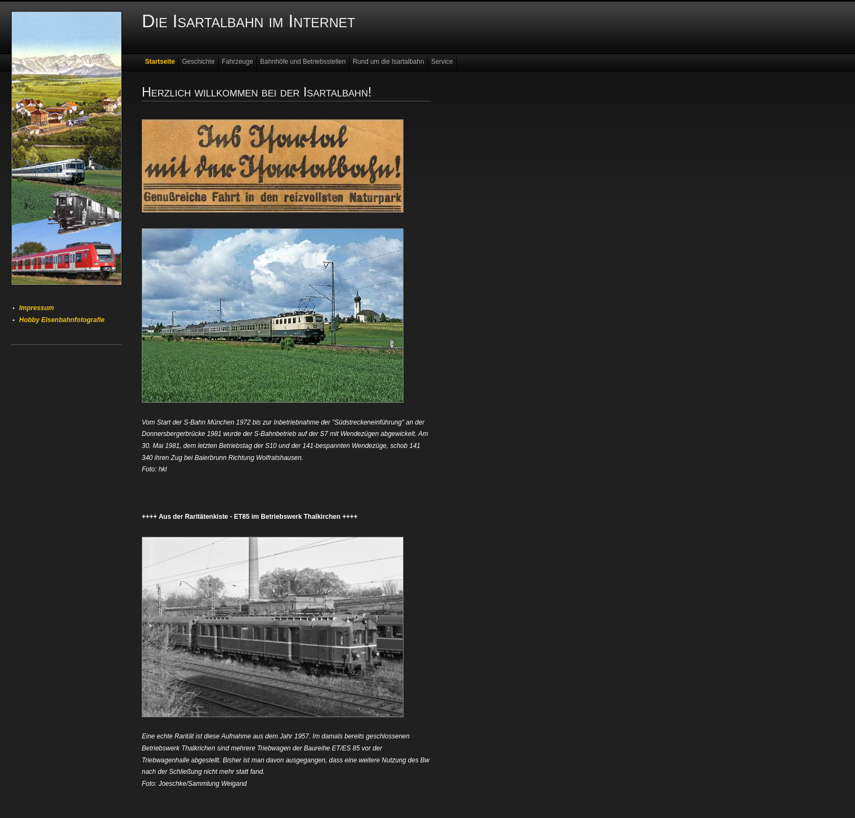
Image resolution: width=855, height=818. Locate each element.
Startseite (160, 61)
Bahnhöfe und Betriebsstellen (303, 61)
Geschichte (198, 61)
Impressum (36, 308)
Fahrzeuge (237, 61)
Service (442, 61)
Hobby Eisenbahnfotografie (62, 320)
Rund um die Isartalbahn (388, 61)
